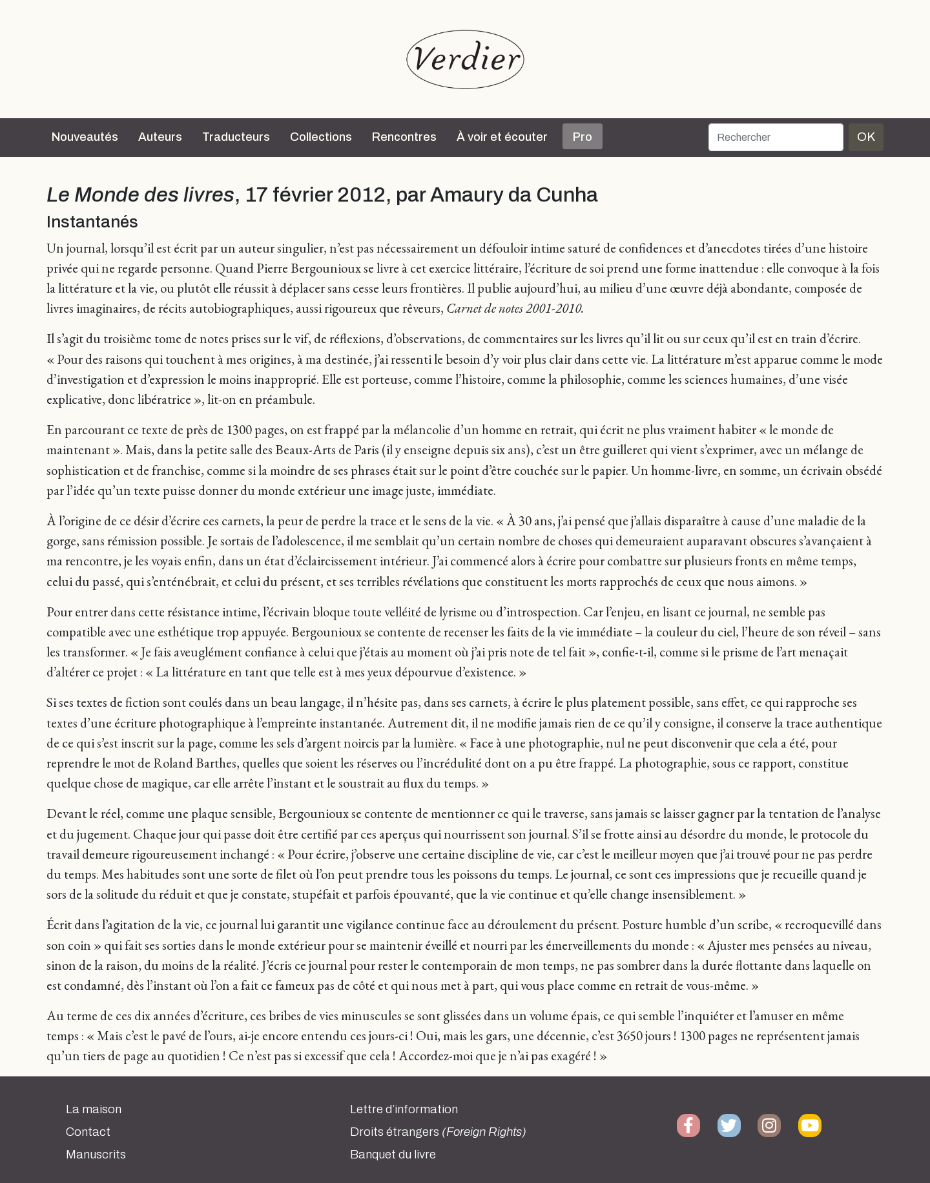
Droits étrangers (438, 1131)
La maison (93, 1109)
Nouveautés (85, 137)
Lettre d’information (404, 1109)
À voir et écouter (502, 137)
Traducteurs (236, 137)
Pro (582, 137)
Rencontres (404, 137)
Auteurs (160, 137)
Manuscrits (96, 1154)
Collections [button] (321, 137)
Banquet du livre (393, 1154)
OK (866, 136)
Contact (88, 1131)
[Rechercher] (775, 137)
